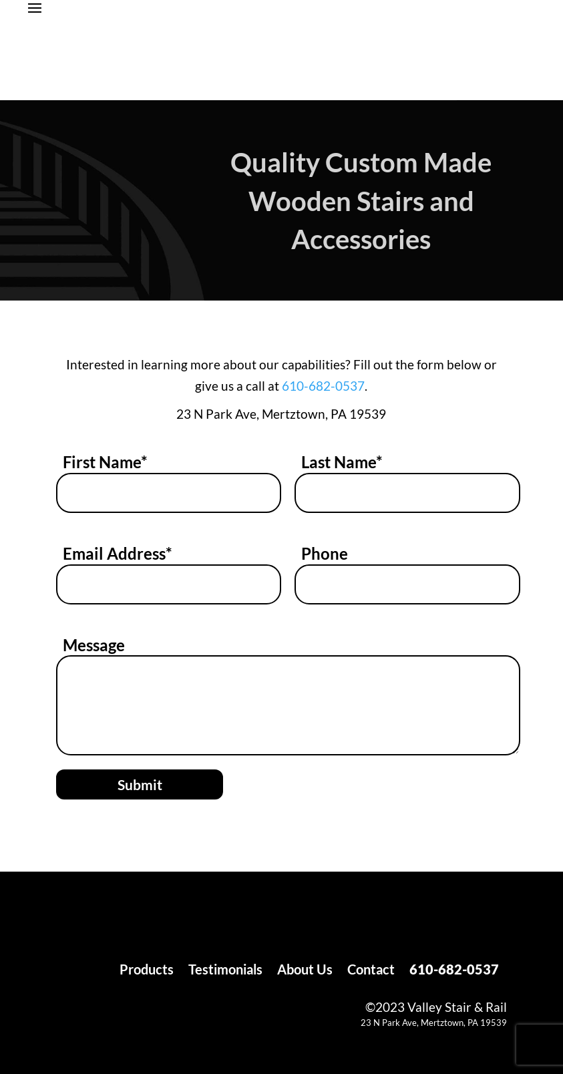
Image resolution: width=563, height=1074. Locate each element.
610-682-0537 (323, 385)
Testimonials (225, 970)
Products (147, 970)
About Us (305, 970)
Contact (371, 970)
